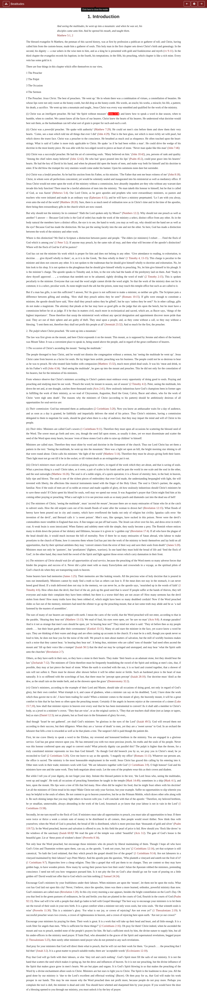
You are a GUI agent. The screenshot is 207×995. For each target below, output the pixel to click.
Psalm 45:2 (136, 158)
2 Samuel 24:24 (110, 876)
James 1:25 (70, 576)
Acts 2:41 (99, 388)
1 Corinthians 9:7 (36, 862)
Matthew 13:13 (74, 619)
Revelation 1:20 (69, 892)
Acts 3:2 (139, 833)
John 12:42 (77, 158)
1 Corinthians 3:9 (139, 765)
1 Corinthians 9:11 (91, 429)
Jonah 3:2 (42, 950)
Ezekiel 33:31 (95, 628)
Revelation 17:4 (139, 531)
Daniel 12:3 (46, 715)
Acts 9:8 (153, 619)
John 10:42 (138, 154)
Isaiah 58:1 (82, 647)
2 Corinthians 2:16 (110, 926)
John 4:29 (103, 134)
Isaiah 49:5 (144, 721)
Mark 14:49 (133, 780)
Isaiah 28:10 (138, 676)
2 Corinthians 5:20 (105, 408)
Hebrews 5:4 (60, 192)
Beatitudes (17, 3)
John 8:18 (174, 174)
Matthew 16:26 (60, 474)
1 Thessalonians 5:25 (38, 939)
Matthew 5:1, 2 (65, 35)
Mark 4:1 (170, 780)
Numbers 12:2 (130, 213)
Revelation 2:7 (55, 651)
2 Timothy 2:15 (153, 276)
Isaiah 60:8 (66, 833)
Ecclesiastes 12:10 (136, 950)
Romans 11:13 (142, 755)
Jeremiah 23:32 (113, 324)
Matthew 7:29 (102, 129)
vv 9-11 (168, 51)
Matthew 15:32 (107, 363)
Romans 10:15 (131, 296)
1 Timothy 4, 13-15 (137, 258)
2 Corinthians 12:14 (142, 848)
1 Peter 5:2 (61, 242)
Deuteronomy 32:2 (118, 681)
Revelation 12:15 (153, 508)
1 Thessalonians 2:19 (164, 910)
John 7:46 (173, 148)
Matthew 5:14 (111, 453)
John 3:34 (113, 113)
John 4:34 (54, 368)
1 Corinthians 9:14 (145, 853)
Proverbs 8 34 (91, 837)
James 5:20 (173, 545)
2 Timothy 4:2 (137, 384)
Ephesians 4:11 (98, 197)
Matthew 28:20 (69, 202)
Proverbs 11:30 (42, 910)
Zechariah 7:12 (40, 662)
